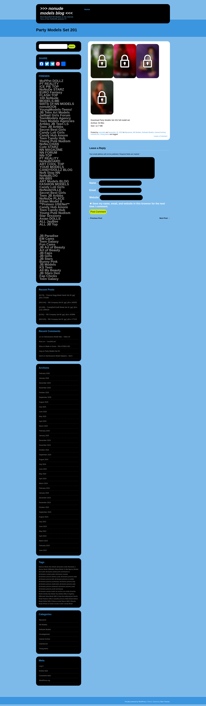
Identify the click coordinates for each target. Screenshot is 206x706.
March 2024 (43, 483)
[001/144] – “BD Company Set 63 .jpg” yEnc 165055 (58, 302)
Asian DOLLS (49, 218)
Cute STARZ (48, 147)
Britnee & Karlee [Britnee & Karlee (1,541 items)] (48, 603)
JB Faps (45, 253)
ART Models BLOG (54, 181)
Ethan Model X (50, 201)
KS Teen (45, 267)
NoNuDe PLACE (51, 198)
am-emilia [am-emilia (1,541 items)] (66, 591)
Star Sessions (50, 216)
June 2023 (43, 526)
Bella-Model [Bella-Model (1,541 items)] (69, 599)
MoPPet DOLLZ (51, 81)
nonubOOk (47, 106)
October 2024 (44, 450)
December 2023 (45, 498)
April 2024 (42, 479)
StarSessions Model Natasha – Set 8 (58, 356)
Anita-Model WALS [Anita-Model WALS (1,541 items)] (52, 596)
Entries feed (43, 671)
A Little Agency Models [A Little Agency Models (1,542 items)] (71, 569)
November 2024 (45, 445)
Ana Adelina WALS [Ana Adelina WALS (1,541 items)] (62, 594)
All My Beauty (50, 270)
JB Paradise (48, 236)
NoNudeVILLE (50, 190)
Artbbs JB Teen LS (54, 124)
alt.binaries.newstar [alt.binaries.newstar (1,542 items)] (61, 574)
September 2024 (45, 455)
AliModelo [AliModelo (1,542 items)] (51, 569)
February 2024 (44, 488)
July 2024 (42, 464)
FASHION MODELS (54, 184)
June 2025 (43, 412)
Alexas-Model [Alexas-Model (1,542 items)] (43, 569)
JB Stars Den (49, 273)
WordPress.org (44, 680)
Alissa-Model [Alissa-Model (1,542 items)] (59, 569)
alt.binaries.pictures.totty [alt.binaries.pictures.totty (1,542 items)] (67, 581)
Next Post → (164, 222)
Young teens (104, 134)
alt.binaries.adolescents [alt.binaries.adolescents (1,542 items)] (53, 572)
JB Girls (45, 256)
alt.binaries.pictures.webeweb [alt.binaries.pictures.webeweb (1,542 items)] (48, 586)
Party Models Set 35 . (53, 351)
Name (93, 187)
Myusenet (128, 132)
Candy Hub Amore (53, 135)
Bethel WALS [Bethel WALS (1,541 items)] (47, 601)
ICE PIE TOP (49, 86)
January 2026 (44, 378)
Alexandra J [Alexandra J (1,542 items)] (72, 567)
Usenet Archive (160, 132)
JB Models (47, 264)
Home (87, 9)
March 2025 (43, 426)
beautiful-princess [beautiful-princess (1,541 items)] (59, 599)
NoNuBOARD (49, 161)
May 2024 (42, 474)
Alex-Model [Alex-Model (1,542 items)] (52, 567)
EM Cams (46, 238)
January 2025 (44, 436)
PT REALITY (49, 84)
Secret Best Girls (52, 129)
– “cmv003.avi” (50, 342)
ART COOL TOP (51, 164)
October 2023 (44, 507)
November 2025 (45, 388)
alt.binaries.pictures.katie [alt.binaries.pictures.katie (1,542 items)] (69, 576)
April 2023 (42, 536)
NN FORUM (48, 152)
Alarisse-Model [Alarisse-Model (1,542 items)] (43, 567)
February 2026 (44, 373)
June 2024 (43, 469)
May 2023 (42, 531)
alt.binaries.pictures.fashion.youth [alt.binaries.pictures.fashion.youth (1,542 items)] (49, 576)
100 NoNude (48, 98)
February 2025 (44, 431)
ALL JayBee (48, 221)
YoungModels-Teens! (55, 109)
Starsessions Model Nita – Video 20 (57, 337)
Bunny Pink (48, 261)
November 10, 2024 (115, 132)
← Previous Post (95, 222)
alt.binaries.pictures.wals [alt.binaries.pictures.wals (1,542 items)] (67, 584)
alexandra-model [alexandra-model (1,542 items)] (62, 567)
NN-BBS (45, 178)
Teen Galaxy (49, 241)
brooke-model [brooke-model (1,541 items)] (58, 603)
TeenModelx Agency (55, 118)
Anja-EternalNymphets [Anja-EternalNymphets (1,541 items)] (65, 596)
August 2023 (43, 517)
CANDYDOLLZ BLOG (55, 170)
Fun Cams (47, 244)
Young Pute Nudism (54, 141)
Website (94, 201)
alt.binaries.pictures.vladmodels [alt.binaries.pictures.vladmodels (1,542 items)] (49, 584)
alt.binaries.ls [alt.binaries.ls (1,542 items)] (65, 572)
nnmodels (102, 132)
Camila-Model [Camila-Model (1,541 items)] (68, 603)
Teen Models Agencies (56, 121)
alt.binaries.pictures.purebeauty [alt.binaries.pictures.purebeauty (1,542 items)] (49, 581)
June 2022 (43, 550)
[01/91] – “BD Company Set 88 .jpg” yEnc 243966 (57, 314)
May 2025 (42, 416)
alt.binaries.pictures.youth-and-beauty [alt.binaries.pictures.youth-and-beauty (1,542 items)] (51, 589)
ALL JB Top (48, 224)
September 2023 (45, 512)
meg (40, 351)
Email (93, 194)
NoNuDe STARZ (51, 89)
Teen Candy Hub (52, 138)
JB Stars (46, 259)
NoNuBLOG (48, 175)
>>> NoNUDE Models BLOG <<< (56, 10)
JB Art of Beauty (52, 247)
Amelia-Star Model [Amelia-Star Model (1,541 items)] (49, 594)
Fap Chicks (48, 276)
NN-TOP (45, 155)
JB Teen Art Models (54, 112)
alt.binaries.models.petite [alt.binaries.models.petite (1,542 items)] (47, 574)
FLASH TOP (48, 95)
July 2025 (42, 407)
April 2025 (42, 421)
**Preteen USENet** (54, 204)
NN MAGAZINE (51, 150)
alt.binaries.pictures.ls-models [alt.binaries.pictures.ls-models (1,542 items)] (64, 579)
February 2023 (44, 546)
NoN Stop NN (49, 172)
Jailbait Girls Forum (54, 115)
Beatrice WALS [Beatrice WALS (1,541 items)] (48, 599)
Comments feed (45, 676)
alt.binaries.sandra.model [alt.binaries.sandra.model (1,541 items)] (47, 591)
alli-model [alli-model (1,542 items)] (42, 572)
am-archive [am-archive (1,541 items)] (59, 591)
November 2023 (45, 503)
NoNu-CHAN (49, 144)
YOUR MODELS (51, 167)
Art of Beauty (49, 250)
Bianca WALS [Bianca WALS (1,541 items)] (66, 601)
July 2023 (42, 522)
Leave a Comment (160, 136)
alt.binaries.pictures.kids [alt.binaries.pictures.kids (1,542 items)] (46, 579)
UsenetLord (95, 134)
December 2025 (45, 383)
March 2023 (43, 541)
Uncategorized (44, 634)
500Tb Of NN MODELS (56, 104)
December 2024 (45, 440)
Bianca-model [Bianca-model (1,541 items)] (56, 601)
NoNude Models (148, 132)
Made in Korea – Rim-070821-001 (57, 346)
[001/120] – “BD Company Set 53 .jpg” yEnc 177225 (58, 319)
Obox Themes (165, 701)
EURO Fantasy (50, 92)
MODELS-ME (49, 101)
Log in (41, 666)
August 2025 (43, 402)
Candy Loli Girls (52, 132)
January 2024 (44, 493)
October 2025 (44, 393)
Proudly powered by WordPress (135, 701)
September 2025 (45, 397)
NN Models (137, 132)
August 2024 (43, 459)
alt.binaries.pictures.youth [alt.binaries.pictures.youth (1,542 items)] (66, 586)
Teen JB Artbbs (51, 127)
